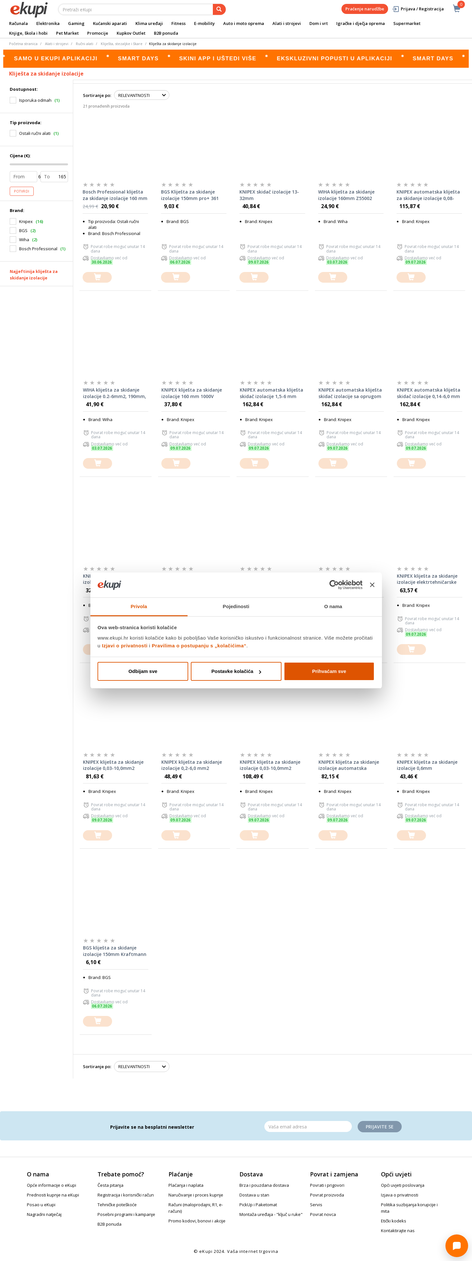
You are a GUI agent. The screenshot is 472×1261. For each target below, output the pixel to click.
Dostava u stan (254, 1195)
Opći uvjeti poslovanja (402, 1185)
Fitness (178, 23)
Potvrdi (21, 191)
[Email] (308, 1126)
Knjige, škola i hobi (28, 33)
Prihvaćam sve (329, 671)
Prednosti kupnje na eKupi (53, 1195)
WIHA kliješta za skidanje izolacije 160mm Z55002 (346, 195)
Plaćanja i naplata (185, 1185)
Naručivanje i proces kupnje (195, 1195)
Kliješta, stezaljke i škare (122, 43)
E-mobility (204, 23)
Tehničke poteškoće (117, 1205)
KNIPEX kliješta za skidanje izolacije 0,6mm (427, 765)
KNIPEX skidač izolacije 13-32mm (269, 195)
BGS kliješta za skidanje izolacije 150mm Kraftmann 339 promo (114, 951)
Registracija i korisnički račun (126, 1195)
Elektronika (48, 23)
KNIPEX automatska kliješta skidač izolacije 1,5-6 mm (271, 393)
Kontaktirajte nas (398, 1230)
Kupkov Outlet (131, 33)
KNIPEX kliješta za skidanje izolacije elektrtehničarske (427, 579)
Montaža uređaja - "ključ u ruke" (271, 1214)
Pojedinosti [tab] (236, 606)
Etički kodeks (393, 1221)
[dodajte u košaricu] (97, 277)
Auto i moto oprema (243, 23)
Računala (18, 23)
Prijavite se (380, 1127)
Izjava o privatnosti (399, 1195)
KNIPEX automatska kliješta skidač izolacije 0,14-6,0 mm (428, 393)
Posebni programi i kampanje (126, 1214)
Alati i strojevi (286, 23)
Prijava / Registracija (418, 9)
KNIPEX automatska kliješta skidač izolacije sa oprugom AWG (350, 393)
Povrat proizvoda (327, 1195)
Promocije (97, 33)
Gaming (76, 23)
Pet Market (67, 33)
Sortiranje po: (97, 95)
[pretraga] (219, 9)
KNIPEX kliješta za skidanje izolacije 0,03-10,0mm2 (270, 765)
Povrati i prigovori (327, 1185)
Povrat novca (323, 1214)
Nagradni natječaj (44, 1214)
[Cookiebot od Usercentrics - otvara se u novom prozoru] (334, 585)
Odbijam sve (142, 671)
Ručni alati (84, 43)
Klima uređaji (149, 23)
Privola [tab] (139, 606)
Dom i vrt (318, 23)
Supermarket (406, 23)
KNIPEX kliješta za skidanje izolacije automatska (348, 765)
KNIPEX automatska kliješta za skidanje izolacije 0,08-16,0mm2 (428, 195)
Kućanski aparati (110, 23)
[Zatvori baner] (372, 585)
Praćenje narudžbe (364, 9)
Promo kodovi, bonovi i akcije (196, 1221)
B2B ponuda (166, 33)
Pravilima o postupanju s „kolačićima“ (199, 645)
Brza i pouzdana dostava (264, 1185)
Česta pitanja (110, 1185)
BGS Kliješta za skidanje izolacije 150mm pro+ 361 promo (190, 195)
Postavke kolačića (236, 671)
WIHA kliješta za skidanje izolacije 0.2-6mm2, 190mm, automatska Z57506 (114, 393)
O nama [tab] (333, 606)
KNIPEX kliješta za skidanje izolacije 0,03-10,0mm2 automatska (113, 765)
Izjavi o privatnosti (125, 645)
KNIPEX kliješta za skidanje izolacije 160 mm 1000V (191, 393)
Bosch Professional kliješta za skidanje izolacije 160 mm (115, 195)
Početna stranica (23, 43)
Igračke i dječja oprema (360, 23)
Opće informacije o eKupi (51, 1185)
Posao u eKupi (41, 1205)
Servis (316, 1205)
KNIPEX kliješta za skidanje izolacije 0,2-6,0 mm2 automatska (191, 765)
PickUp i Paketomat (258, 1205)
